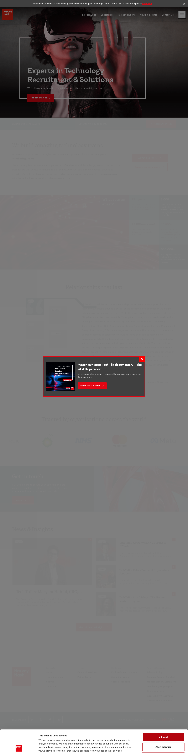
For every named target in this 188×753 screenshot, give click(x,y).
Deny (163, 733)
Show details (154, 747)
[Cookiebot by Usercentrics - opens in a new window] (19, 747)
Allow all (163, 714)
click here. (147, 3)
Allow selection (163, 724)
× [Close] (184, 3)
